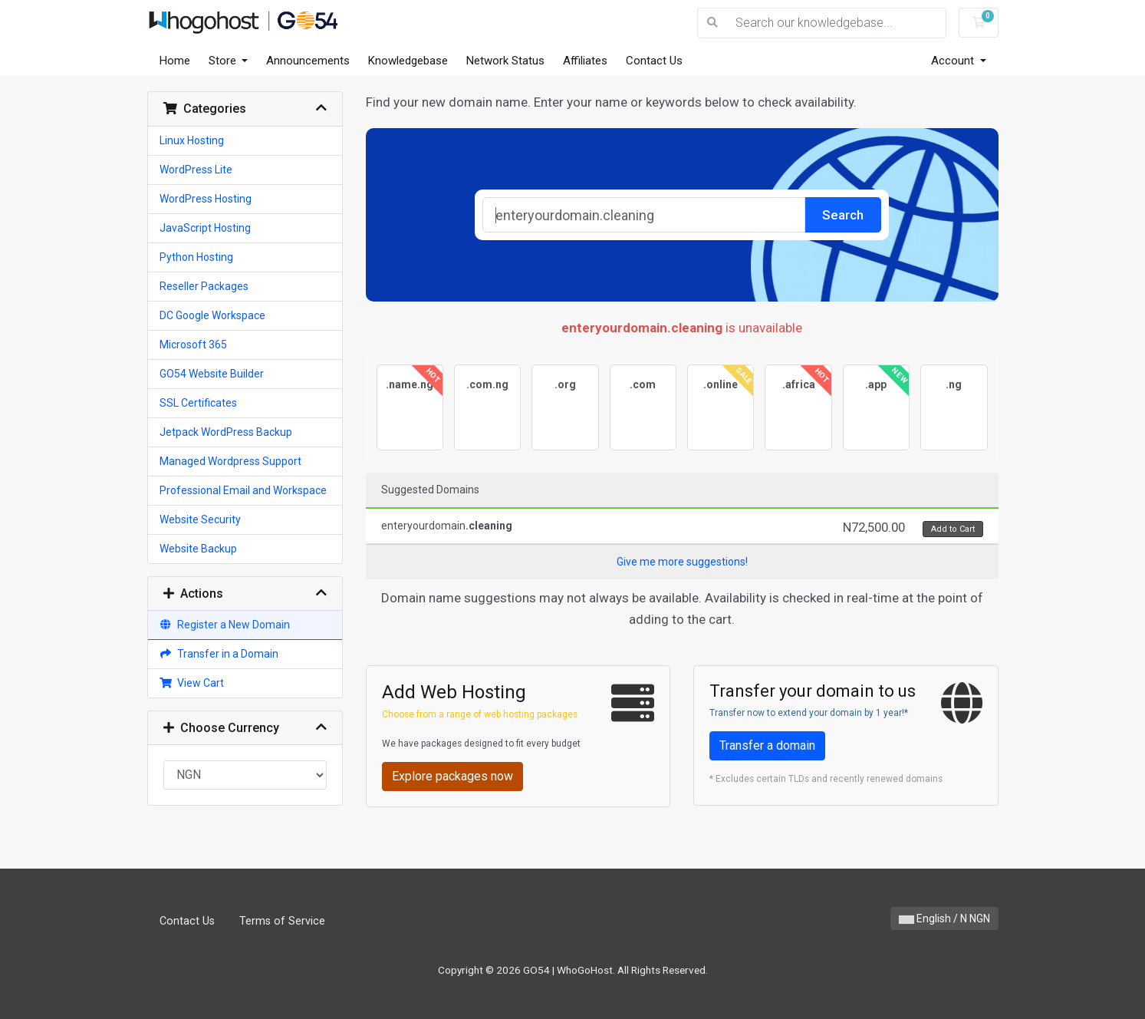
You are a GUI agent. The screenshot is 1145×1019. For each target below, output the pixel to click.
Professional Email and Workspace (243, 490)
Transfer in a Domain (219, 654)
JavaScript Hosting (205, 228)
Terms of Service (282, 921)
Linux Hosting (192, 140)
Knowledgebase (408, 61)
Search (843, 215)
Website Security (200, 519)
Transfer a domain (767, 745)
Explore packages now (452, 776)
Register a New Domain (225, 624)
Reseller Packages (204, 286)
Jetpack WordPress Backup (226, 432)
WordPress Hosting (206, 199)
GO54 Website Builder (212, 374)
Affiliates (585, 61)
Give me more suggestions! (682, 562)
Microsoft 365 (193, 344)
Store (224, 61)
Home (175, 61)
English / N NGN (944, 918)
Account (954, 61)
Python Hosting (196, 257)
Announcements (308, 61)
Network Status (505, 61)
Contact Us (654, 61)
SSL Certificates (198, 403)
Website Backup (198, 548)
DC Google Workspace (212, 315)
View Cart (192, 683)
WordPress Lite (196, 169)
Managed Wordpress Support (230, 461)
